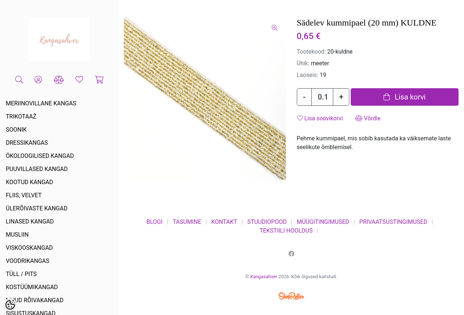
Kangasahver (263, 276)
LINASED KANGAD (30, 221)
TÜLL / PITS (21, 274)
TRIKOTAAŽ (21, 116)
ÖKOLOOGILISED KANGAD (40, 155)
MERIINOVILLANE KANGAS (41, 103)
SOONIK (16, 129)
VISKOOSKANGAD (29, 247)
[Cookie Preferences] (10, 304)
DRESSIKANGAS (27, 142)
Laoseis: (307, 74)
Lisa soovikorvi (320, 118)
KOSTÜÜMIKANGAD (32, 287)
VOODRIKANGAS (28, 260)
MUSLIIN (17, 234)
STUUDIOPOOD (267, 221)
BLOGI (154, 221)
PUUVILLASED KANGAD (37, 169)
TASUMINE (187, 221)
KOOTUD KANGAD (29, 182)
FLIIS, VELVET (24, 195)
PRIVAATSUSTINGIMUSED (393, 221)
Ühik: (303, 63)
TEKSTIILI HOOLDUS (286, 230)
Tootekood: (311, 51)
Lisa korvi (405, 97)
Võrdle (368, 118)
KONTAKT (224, 221)
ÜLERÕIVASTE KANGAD (36, 208)
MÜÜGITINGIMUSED (323, 221)
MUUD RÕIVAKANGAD (34, 300)
